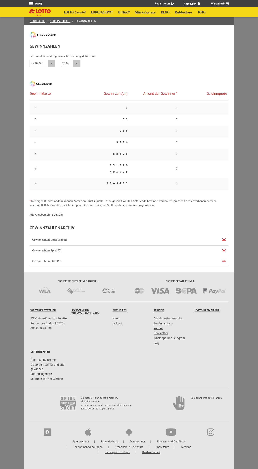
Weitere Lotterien (43, 310)
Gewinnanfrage (163, 323)
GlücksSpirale (60, 21)
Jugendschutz (109, 441)
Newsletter (161, 333)
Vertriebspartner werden (46, 379)
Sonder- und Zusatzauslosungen (85, 311)
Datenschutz (137, 441)
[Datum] (42, 63)
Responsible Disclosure (129, 447)
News (116, 318)
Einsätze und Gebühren (171, 441)
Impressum (162, 447)
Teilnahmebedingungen (88, 447)
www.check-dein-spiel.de (118, 405)
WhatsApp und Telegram (169, 338)
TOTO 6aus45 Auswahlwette (48, 318)
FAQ (156, 343)
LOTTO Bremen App (207, 310)
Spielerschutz (80, 441)
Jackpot (117, 323)
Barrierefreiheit (151, 452)
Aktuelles (119, 310)
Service (159, 310)
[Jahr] (70, 63)
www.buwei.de (88, 405)
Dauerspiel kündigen (117, 452)
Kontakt (158, 328)
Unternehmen (40, 351)
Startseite (37, 21)
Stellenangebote (41, 374)
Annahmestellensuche (168, 318)
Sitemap (186, 447)
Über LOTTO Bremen (43, 360)
